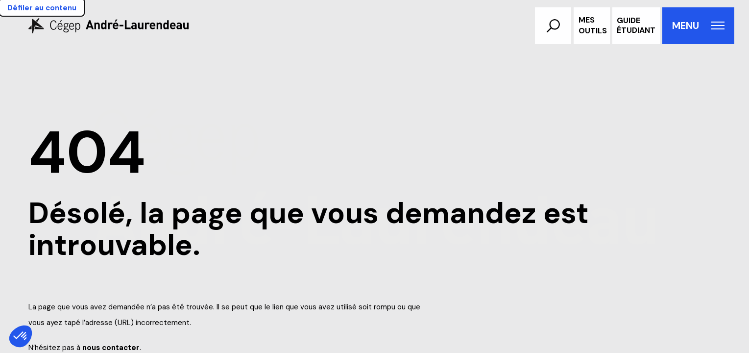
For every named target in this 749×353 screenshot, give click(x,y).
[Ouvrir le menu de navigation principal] (698, 25)
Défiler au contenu (41, 8)
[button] (553, 25)
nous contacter (111, 348)
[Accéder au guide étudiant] (636, 25)
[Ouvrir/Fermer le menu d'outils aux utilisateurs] (592, 25)
